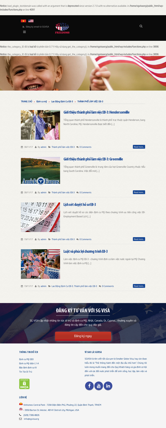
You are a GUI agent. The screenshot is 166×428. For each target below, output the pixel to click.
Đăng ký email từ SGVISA (36, 26)
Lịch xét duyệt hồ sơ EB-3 (80, 205)
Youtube (98, 386)
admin (43, 146)
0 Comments (85, 146)
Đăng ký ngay (83, 335)
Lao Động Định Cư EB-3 (62, 285)
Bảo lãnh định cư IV (28, 367)
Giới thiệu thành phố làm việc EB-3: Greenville (93, 159)
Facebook (89, 386)
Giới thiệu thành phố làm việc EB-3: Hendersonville (96, 112)
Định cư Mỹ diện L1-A (29, 363)
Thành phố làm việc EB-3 (63, 146)
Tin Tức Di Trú (25, 371)
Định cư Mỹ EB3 (26, 359)
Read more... (139, 146)
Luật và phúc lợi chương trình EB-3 (86, 252)
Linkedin (108, 386)
